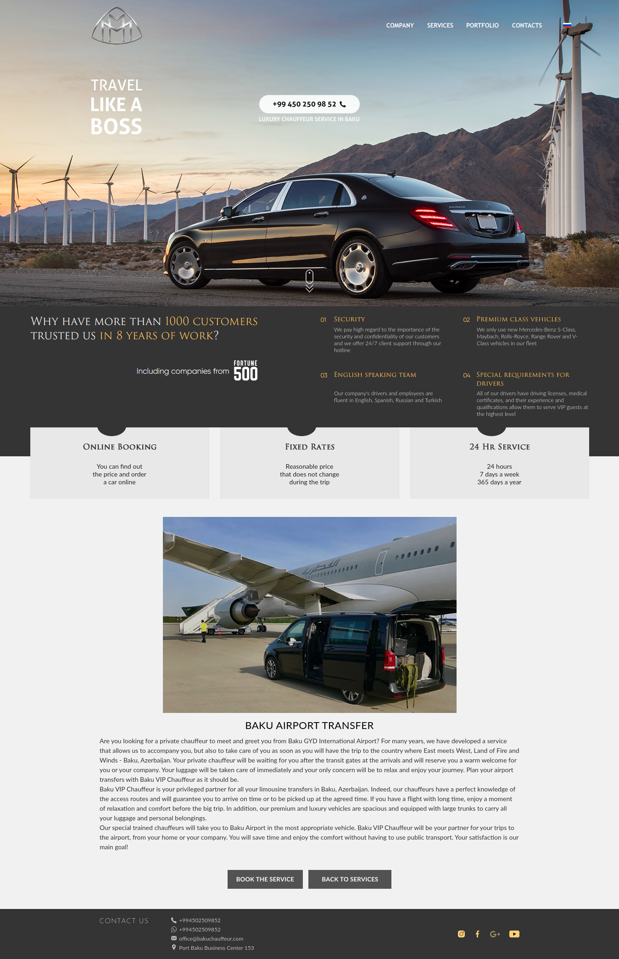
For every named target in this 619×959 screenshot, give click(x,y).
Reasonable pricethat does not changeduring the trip (309, 474)
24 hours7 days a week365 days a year (500, 474)
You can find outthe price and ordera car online (119, 474)
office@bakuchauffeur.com (211, 938)
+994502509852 (199, 920)
